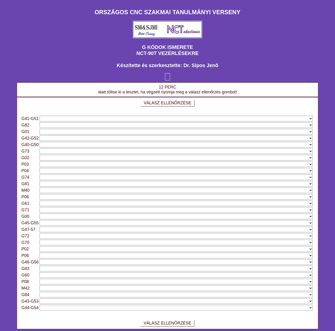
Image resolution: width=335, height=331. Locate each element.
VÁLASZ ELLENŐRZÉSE (167, 103)
